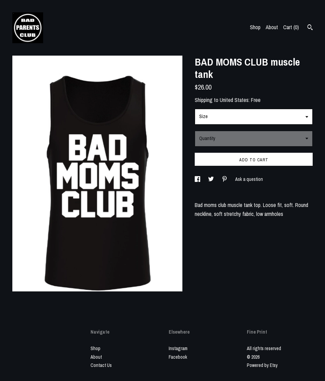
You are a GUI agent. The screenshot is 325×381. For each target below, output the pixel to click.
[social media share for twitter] (211, 179)
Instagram (178, 348)
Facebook (178, 357)
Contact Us (101, 365)
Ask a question (249, 179)
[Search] (310, 28)
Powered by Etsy (262, 365)
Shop (255, 27)
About (272, 27)
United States (234, 100)
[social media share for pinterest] (225, 179)
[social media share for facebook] (198, 179)
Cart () (291, 27)
